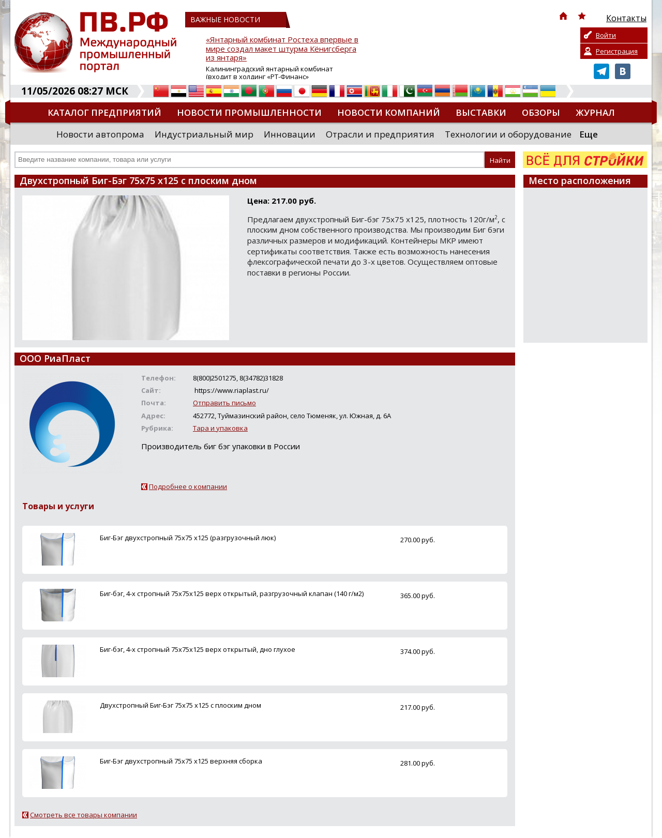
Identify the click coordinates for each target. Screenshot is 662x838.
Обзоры (541, 112)
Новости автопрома (100, 134)
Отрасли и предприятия (380, 134)
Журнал (595, 112)
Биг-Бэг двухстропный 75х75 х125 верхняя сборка (181, 761)
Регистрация (617, 51)
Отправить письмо (224, 402)
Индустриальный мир (204, 134)
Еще (588, 134)
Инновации (289, 134)
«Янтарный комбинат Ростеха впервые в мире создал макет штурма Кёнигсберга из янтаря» (282, 49)
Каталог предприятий (104, 112)
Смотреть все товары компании (83, 814)
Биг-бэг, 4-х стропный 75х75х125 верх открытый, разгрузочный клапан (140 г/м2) (232, 593)
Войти (606, 35)
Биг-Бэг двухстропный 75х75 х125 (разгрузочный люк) (188, 537)
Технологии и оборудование (508, 134)
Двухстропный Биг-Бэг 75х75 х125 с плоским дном (180, 705)
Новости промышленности (249, 112)
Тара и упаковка (220, 428)
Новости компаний (388, 112)
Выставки (481, 112)
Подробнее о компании (188, 486)
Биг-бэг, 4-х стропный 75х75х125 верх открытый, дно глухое (197, 649)
